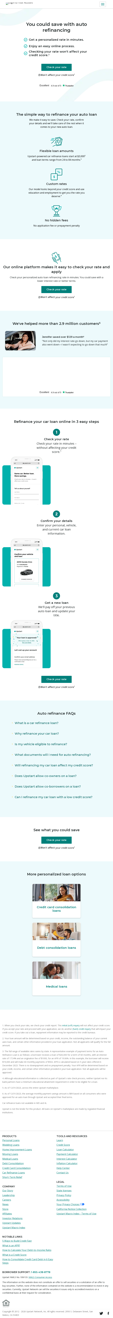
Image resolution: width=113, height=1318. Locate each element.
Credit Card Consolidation (16, 1168)
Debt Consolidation (13, 1163)
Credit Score (63, 1144)
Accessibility (63, 1199)
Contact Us (62, 1172)
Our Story (7, 1190)
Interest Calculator (66, 1158)
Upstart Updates (11, 1223)
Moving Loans (10, 1154)
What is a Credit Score (14, 1254)
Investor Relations (12, 1218)
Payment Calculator (67, 1154)
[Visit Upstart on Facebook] (108, 1313)
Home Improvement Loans (17, 1149)
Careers (6, 1199)
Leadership (8, 1195)
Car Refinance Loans (13, 1172)
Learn (59, 1140)
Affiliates (7, 1213)
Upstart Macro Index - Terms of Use (76, 1213)
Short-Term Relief (12, 1177)
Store (5, 1209)
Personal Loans (11, 1140)
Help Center (63, 1168)
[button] (102, 4)
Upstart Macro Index (13, 1227)
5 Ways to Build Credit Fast (17, 1240)
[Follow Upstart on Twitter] (101, 1313)
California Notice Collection (71, 1209)
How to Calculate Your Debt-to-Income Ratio (26, 1250)
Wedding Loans (10, 1144)
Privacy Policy (63, 1195)
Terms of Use (64, 1186)
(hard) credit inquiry (82, 1029)
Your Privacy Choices (70, 1204)
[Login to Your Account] (19, 4)
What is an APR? (11, 1245)
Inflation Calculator (67, 1163)
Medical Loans (10, 1158)
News (5, 1204)
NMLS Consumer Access (40, 1277)
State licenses (64, 1190)
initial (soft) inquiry (71, 1025)
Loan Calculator (65, 1149)
